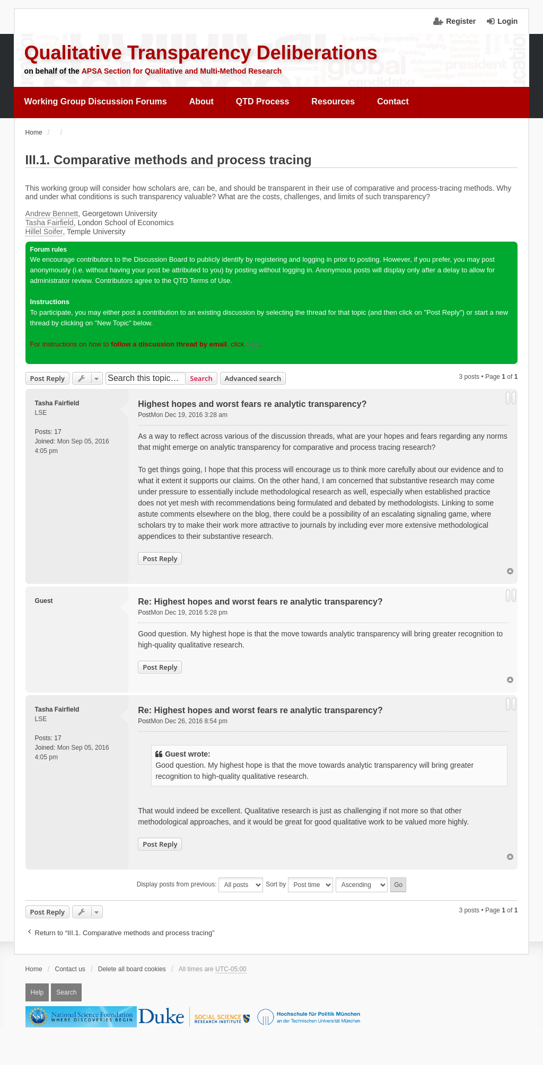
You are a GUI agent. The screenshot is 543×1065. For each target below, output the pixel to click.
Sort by (299, 884)
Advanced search (253, 378)
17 (57, 432)
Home (33, 969)
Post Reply (47, 378)
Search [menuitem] (66, 992)
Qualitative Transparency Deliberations (201, 53)
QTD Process (262, 101)
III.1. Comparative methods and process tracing (168, 160)
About (201, 101)
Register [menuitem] (461, 21)
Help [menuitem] (37, 992)
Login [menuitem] (507, 21)
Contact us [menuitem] (70, 969)
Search (201, 378)
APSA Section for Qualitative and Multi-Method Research (182, 71)
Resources (333, 101)
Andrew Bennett (51, 213)
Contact (393, 101)
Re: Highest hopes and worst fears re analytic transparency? (260, 601)
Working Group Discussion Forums (95, 101)
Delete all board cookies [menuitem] (132, 969)
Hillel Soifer (44, 231)
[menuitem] (96, 102)
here (253, 344)
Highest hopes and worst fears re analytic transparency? (252, 404)
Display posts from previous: (200, 884)
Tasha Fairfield (49, 222)
